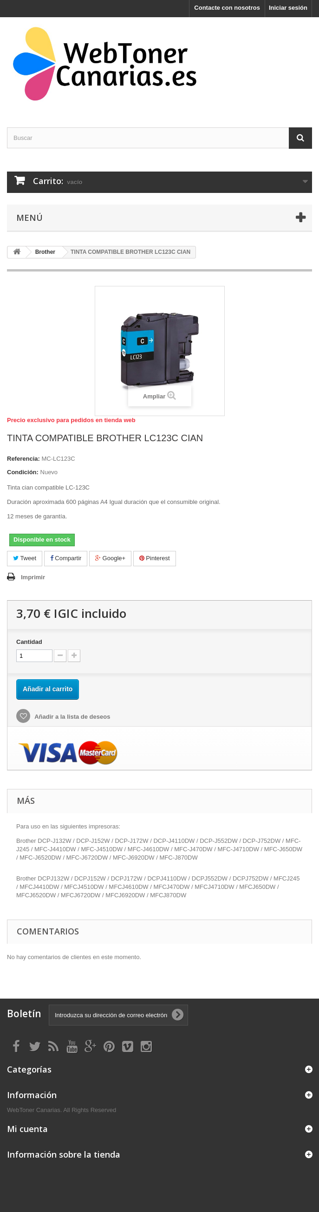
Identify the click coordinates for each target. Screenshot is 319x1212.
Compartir (66, 558)
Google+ (110, 558)
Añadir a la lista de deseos (71, 716)
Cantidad (29, 641)
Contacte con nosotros (227, 7)
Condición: (23, 472)
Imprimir (33, 577)
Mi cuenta (27, 1128)
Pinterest (154, 558)
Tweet (24, 558)
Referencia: (23, 458)
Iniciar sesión (288, 7)
